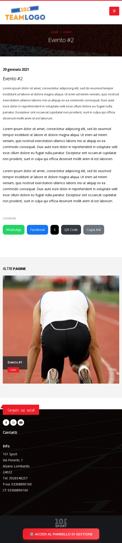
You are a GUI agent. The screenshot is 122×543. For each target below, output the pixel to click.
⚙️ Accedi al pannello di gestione (61, 534)
